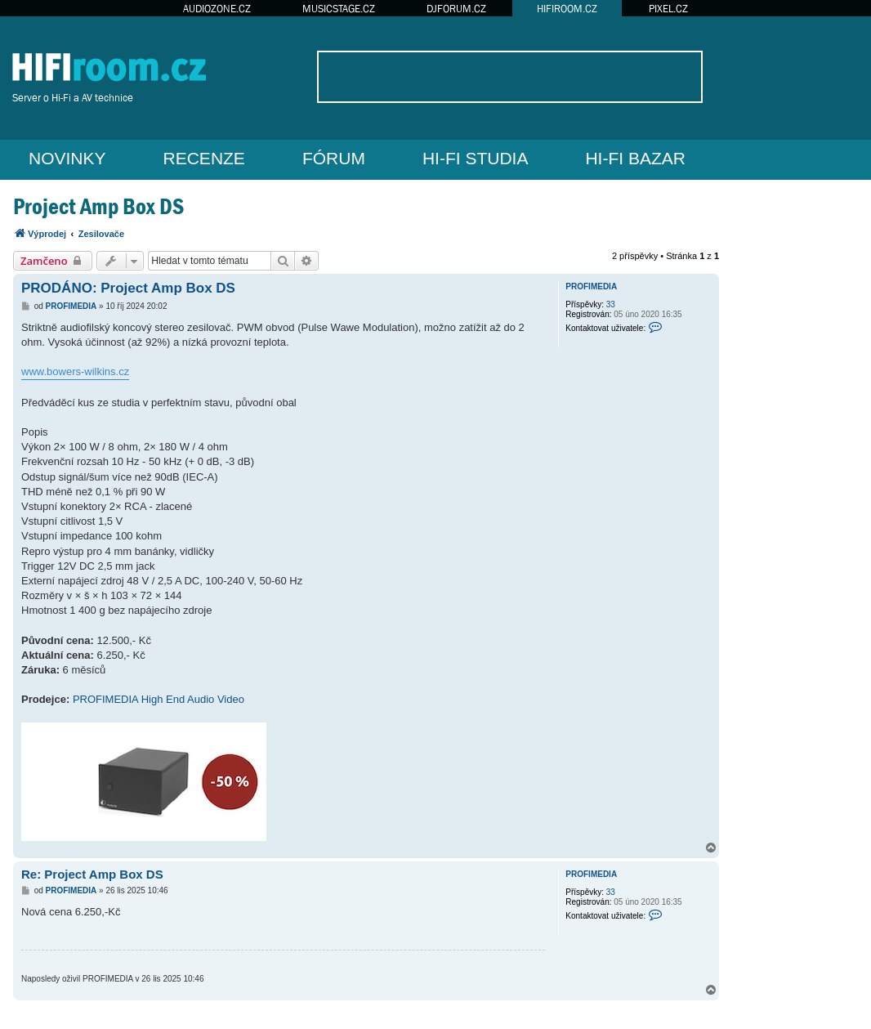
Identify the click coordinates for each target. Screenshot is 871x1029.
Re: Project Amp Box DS (92, 874)
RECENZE (204, 158)
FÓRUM (333, 158)
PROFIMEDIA (591, 286)
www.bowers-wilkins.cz (75, 371)
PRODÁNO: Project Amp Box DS (128, 288)
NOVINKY (67, 158)
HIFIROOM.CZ (567, 8)
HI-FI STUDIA (475, 158)
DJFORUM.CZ (456, 8)
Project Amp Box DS (98, 206)
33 (610, 304)
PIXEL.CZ (668, 8)
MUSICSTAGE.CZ (338, 8)
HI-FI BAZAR (635, 158)
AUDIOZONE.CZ (217, 8)
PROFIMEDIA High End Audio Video (158, 699)
